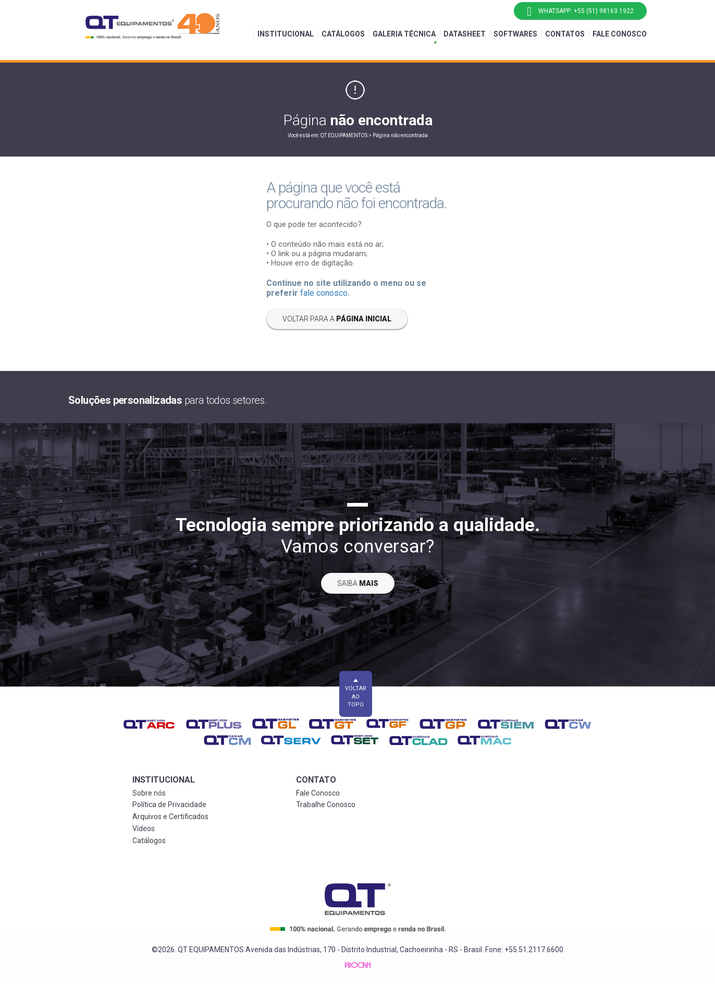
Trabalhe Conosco (325, 804)
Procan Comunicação (357, 965)
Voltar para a (336, 319)
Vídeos (143, 828)
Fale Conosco (620, 34)
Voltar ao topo (355, 696)
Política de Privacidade (169, 804)
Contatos (565, 34)
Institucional (285, 34)
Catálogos (343, 34)
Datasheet (464, 34)
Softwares (515, 34)
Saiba (357, 583)
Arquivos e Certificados (170, 816)
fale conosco (324, 293)
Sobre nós (149, 793)
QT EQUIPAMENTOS (344, 135)
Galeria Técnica (404, 34)
